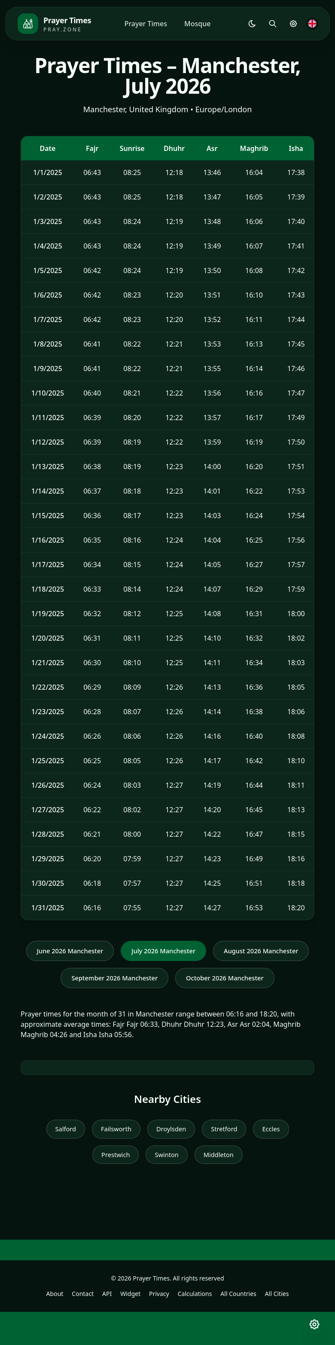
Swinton (167, 1187)
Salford (60, 1160)
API (107, 1327)
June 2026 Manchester (118, 951)
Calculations (195, 1327)
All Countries (238, 1327)
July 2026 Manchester (218, 951)
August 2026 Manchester (106, 980)
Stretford (227, 1160)
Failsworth (114, 1160)
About (55, 1327)
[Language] (312, 24)
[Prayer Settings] (293, 23)
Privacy (159, 1327)
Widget (130, 1327)
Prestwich (113, 1187)
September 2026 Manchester (222, 980)
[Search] (272, 23)
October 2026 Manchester (167, 1008)
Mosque (197, 23)
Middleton (221, 1187)
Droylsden (171, 1160)
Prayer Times (146, 23)
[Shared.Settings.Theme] (252, 23)
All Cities (277, 1327)
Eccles (276, 1160)
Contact (83, 1327)
